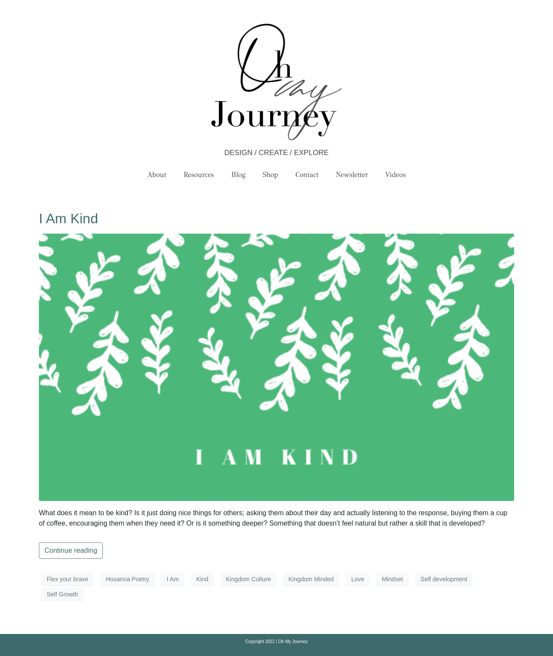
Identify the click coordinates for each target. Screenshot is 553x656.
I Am (173, 579)
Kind (202, 579)
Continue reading (70, 550)
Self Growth (62, 594)
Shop (270, 175)
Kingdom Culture (248, 579)
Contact (307, 175)
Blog (238, 175)
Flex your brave (67, 579)
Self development (443, 579)
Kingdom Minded (311, 579)
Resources (199, 175)
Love (357, 579)
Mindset (392, 579)
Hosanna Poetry (127, 579)
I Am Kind (68, 218)
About (156, 175)
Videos (395, 175)
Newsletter (352, 175)
